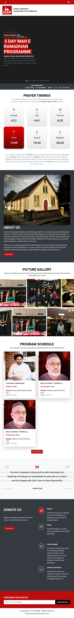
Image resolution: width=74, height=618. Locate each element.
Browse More (37, 452)
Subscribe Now (62, 602)
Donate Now (9, 528)
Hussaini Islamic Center (49, 101)
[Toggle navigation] (5, 2)
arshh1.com (45, 614)
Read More (8, 254)
